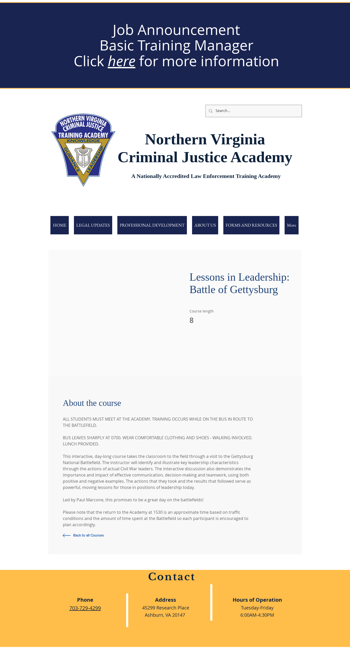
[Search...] (253, 111)
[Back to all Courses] (102, 535)
